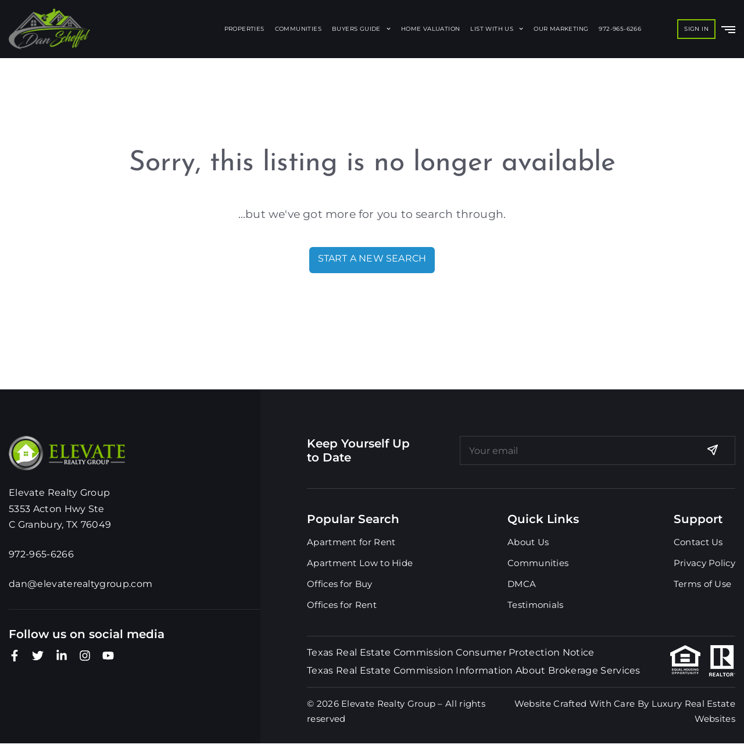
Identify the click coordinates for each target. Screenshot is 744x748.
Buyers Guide (361, 29)
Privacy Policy (704, 562)
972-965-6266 (620, 29)
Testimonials (535, 604)
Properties (244, 29)
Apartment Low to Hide (360, 562)
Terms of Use (703, 583)
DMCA (521, 583)
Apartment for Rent (351, 541)
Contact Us (698, 541)
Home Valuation (430, 29)
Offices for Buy (340, 583)
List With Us (496, 29)
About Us (528, 541)
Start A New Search (372, 258)
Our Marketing (561, 29)
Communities (298, 29)
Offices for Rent (342, 604)
